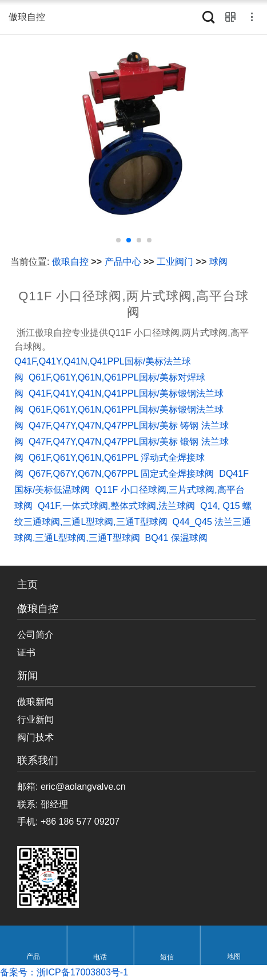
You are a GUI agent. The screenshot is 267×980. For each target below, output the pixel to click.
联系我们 (37, 760)
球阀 (218, 261)
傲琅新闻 (35, 702)
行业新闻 (35, 719)
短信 (167, 957)
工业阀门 (175, 261)
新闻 (27, 675)
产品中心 (123, 261)
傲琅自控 (70, 261)
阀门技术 (35, 737)
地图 (234, 957)
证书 (26, 652)
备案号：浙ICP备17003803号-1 (64, 972)
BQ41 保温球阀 (176, 538)
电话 (100, 957)
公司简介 (35, 635)
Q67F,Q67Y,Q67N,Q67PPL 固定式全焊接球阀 (121, 474)
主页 (27, 585)
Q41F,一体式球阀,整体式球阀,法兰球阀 (117, 506)
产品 (33, 957)
